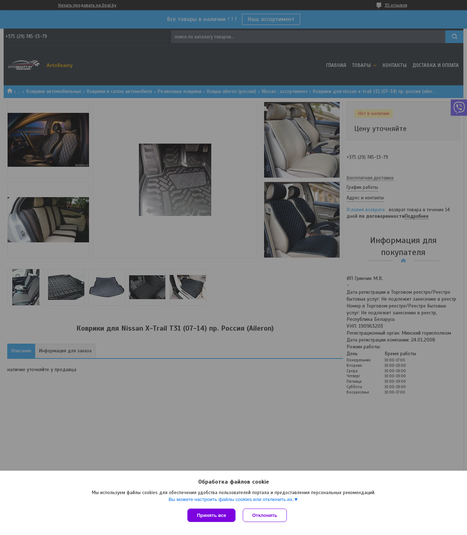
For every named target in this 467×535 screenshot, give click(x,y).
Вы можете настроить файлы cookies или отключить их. (231, 499)
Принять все (211, 515)
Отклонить (264, 515)
